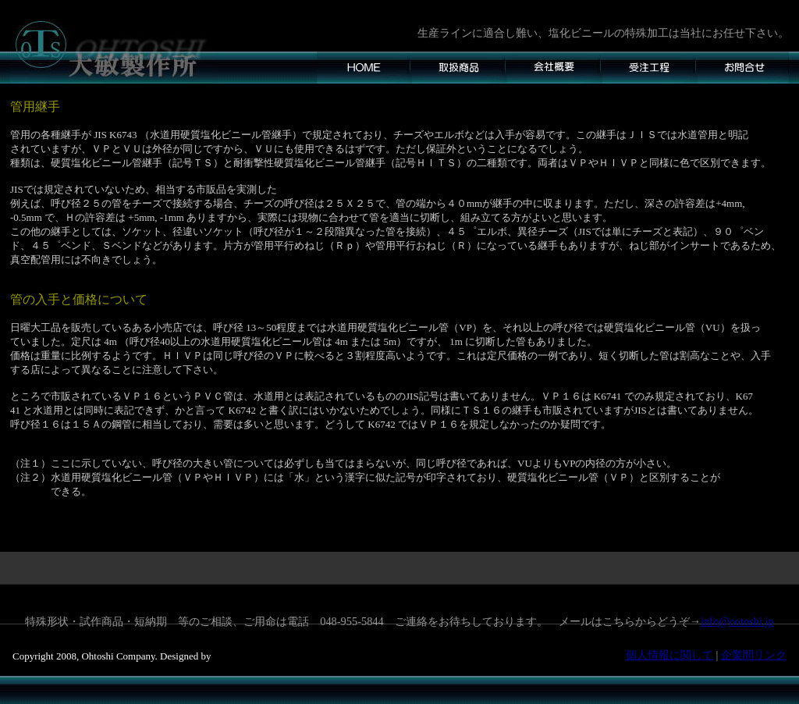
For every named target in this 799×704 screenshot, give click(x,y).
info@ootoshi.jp (737, 621)
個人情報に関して (669, 655)
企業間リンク (754, 655)
